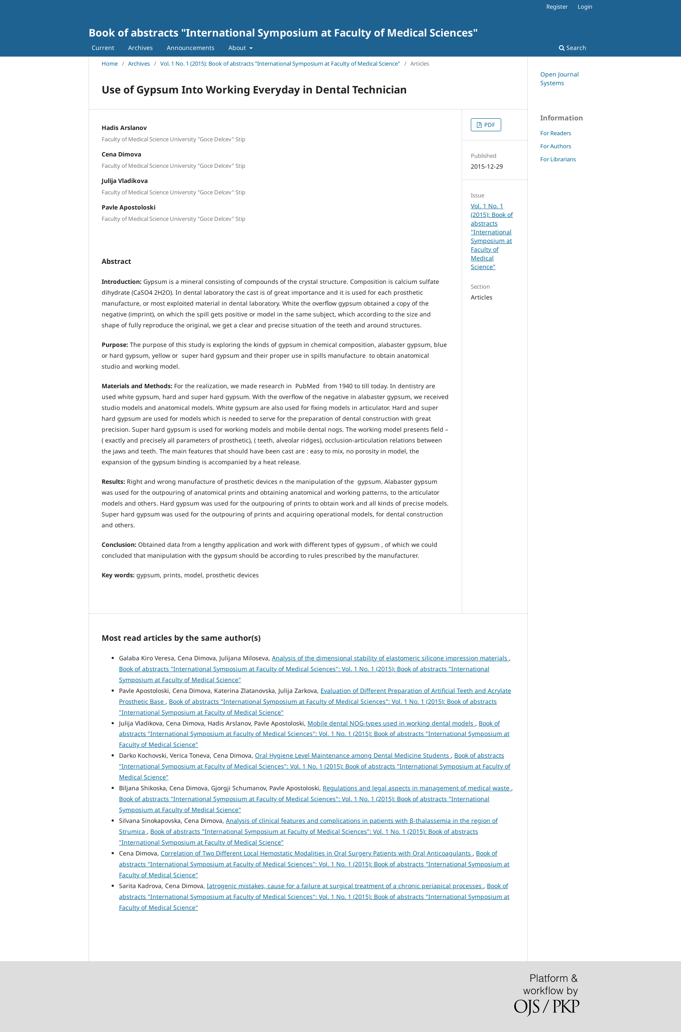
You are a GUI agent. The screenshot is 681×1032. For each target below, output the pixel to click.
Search (572, 47)
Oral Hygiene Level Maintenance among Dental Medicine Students (353, 755)
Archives (140, 47)
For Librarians (558, 159)
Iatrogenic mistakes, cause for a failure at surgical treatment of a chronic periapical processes (345, 886)
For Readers (555, 133)
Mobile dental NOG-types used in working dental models (391, 723)
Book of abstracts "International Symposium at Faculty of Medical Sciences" (283, 32)
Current (103, 47)
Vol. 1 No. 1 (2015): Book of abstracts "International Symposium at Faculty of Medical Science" (280, 63)
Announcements (191, 47)
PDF (489, 125)
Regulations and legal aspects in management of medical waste (417, 788)
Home (110, 63)
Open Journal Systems (559, 78)
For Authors (555, 146)
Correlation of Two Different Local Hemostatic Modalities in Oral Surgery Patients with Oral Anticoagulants (317, 853)
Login (585, 6)
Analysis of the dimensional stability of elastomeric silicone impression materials (390, 658)
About (238, 47)
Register (557, 6)
